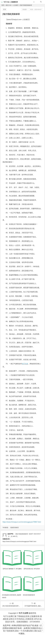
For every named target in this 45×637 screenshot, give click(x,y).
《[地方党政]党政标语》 (21, 534)
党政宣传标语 (14, 527)
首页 (2, 5)
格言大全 (8, 5)
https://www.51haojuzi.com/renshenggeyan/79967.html (22, 522)
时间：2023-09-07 (36, 9)
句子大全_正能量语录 (11, 2)
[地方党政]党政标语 (26, 5)
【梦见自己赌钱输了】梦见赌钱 (12, 568)
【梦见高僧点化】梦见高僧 (31, 568)
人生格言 (15, 5)
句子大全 (25, 364)
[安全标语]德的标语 (29, 595)
